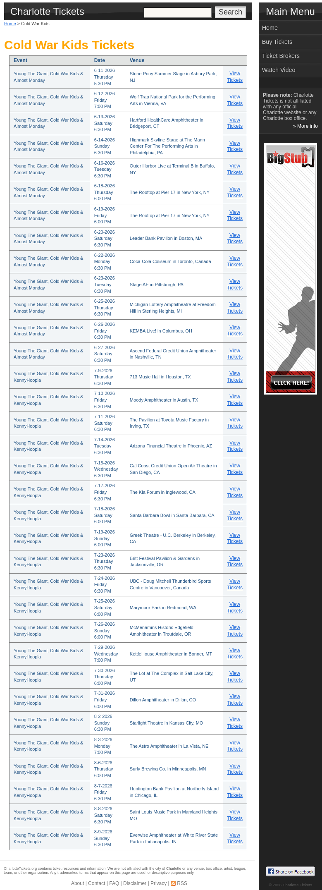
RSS (182, 883)
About (77, 883)
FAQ (114, 883)
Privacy (158, 883)
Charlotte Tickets (297, 885)
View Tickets (235, 77)
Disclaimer (134, 883)
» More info (305, 126)
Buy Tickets (277, 41)
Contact (96, 883)
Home (10, 23)
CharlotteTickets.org (20, 868)
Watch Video (279, 70)
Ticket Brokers (281, 56)
